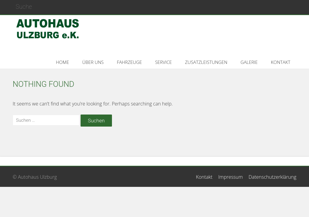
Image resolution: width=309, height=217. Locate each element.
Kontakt (204, 177)
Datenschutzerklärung (272, 177)
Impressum (230, 177)
